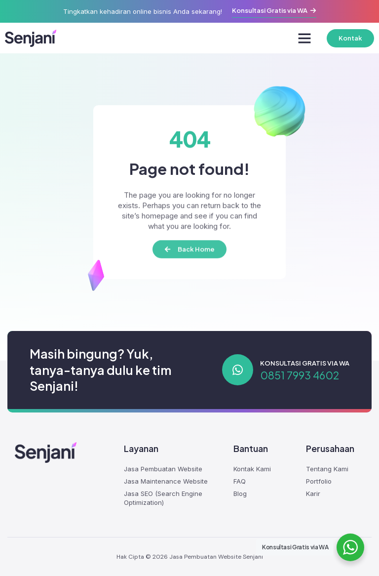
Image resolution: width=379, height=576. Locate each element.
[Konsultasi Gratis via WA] (237, 369)
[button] (304, 38)
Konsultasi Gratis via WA (304, 363)
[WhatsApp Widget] (350, 547)
